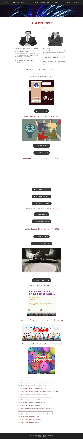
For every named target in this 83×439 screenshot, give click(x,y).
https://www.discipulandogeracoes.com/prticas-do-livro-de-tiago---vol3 (35, 413)
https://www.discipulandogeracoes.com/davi (29, 405)
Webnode (45, 436)
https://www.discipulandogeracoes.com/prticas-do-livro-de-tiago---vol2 (35, 411)
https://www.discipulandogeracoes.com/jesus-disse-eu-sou (32, 394)
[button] (76, 2)
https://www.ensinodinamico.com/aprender (28, 422)
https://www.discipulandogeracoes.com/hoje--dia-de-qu (32, 388)
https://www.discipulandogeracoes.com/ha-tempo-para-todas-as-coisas (35, 383)
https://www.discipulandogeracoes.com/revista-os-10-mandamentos (35, 397)
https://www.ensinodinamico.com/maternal (28, 416)
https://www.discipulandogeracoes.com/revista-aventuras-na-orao (34, 385)
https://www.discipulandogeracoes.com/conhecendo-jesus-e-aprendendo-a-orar (38, 391)
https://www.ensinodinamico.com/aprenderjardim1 (30, 419)
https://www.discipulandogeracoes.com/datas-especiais (31, 399)
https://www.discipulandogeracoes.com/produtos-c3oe (31, 402)
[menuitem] (36, 2)
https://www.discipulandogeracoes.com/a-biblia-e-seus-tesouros (34, 380)
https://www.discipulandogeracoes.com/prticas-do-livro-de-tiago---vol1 (35, 408)
